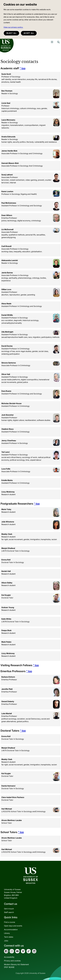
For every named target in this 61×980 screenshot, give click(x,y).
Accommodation (11, 929)
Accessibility (9, 957)
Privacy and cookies (12, 961)
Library (7, 933)
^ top (22, 68)
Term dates (8, 937)
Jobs (6, 941)
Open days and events (13, 926)
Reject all (11, 33)
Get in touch (9, 909)
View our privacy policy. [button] (13, 27)
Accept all (29, 33)
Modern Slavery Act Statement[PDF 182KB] (16, 965)
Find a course (9, 922)
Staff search (9, 912)
